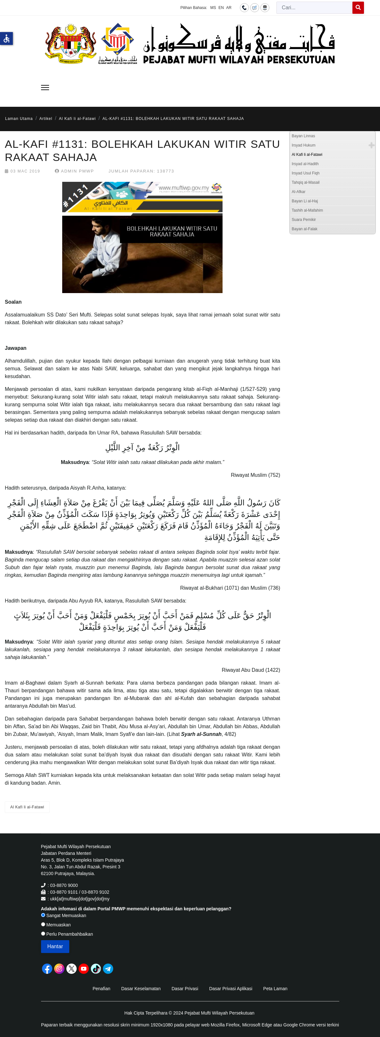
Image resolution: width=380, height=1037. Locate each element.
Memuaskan (56, 924)
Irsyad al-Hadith (305, 164)
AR (229, 7)
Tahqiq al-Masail (306, 182)
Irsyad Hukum (304, 145)
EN (221, 7)
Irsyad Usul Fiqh (306, 173)
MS (213, 7)
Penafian (101, 988)
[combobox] (314, 8)
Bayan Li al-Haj (305, 201)
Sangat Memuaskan (63, 915)
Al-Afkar (299, 192)
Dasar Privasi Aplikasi (230, 988)
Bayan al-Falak (304, 229)
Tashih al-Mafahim (307, 210)
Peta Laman (275, 988)
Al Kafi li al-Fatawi (27, 807)
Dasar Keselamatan (141, 988)
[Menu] (45, 87)
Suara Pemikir (304, 219)
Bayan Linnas (303, 136)
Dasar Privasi (185, 988)
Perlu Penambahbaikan (67, 934)
